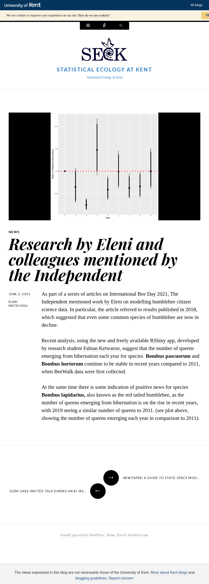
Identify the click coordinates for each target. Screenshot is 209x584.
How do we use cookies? (94, 15)
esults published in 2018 (170, 309)
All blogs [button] (197, 5)
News (14, 232)
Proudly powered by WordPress (81, 535)
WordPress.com (137, 535)
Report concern (121, 578)
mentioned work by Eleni (95, 302)
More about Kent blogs (169, 572)
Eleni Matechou (18, 304)
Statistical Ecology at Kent (104, 69)
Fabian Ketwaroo (101, 348)
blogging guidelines (91, 578)
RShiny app (162, 340)
